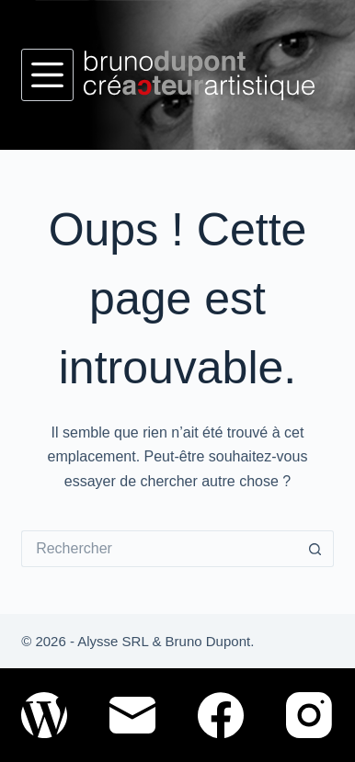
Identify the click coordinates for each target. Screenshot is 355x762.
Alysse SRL (112, 641)
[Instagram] (309, 715)
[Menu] (47, 75)
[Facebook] (221, 715)
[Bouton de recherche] (315, 548)
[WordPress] (44, 715)
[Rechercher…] (159, 548)
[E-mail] (132, 715)
